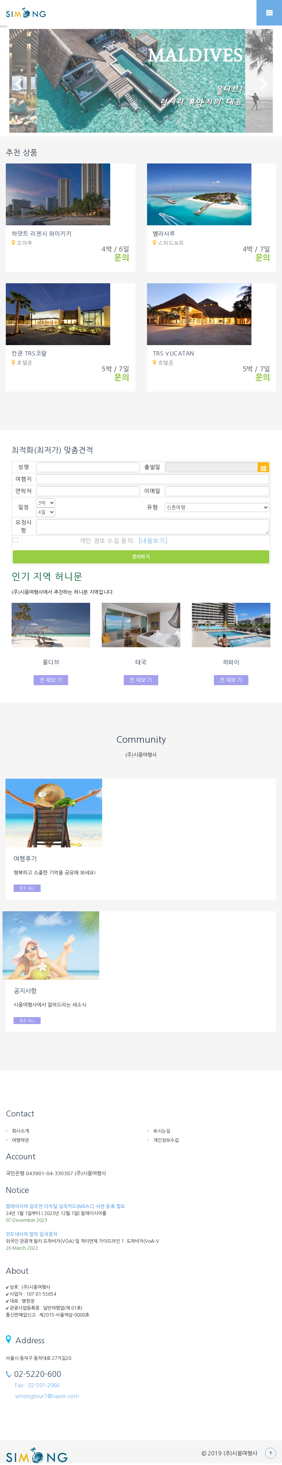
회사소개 (20, 1131)
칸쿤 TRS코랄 (29, 353)
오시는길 (161, 1131)
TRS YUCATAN (174, 353)
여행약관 (20, 1140)
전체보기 (50, 680)
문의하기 (141, 557)
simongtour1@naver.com (47, 1396)
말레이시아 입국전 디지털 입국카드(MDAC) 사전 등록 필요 (65, 1206)
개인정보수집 (166, 1140)
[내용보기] (153, 541)
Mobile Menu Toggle (269, 13)
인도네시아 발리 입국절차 (31, 1234)
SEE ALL (27, 888)
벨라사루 (164, 234)
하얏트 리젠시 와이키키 (42, 234)
